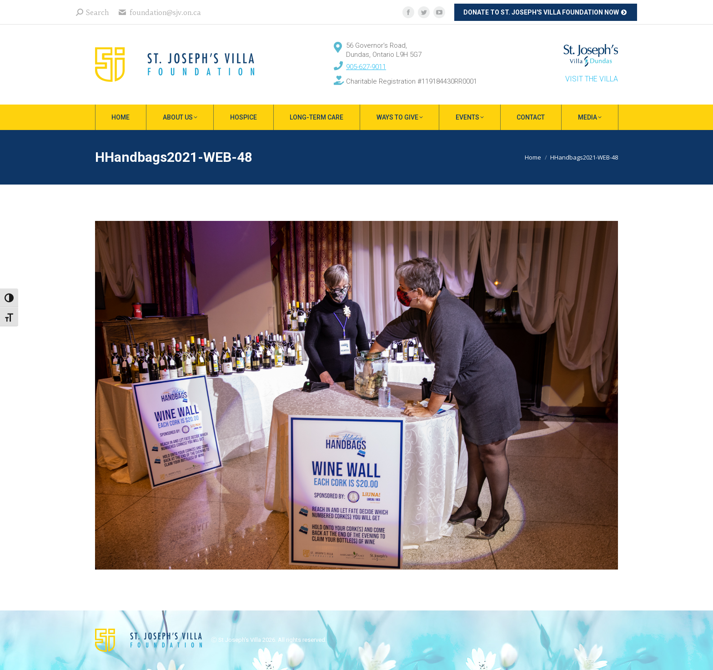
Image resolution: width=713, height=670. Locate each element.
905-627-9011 (366, 67)
